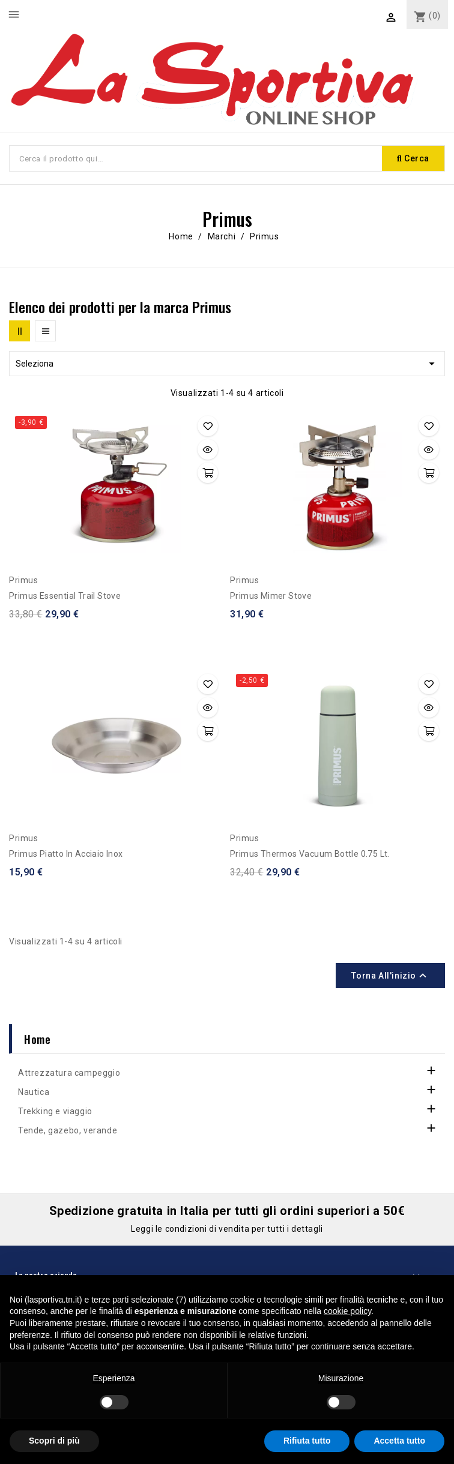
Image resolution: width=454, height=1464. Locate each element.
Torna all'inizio (390, 975)
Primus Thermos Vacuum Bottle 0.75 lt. (310, 854)
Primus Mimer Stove (271, 596)
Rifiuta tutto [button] (307, 1440)
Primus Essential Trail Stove (65, 596)
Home (37, 1038)
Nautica (33, 1092)
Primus (23, 580)
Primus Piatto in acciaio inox (66, 854)
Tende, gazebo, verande (67, 1130)
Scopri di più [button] (54, 1440)
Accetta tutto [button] (399, 1440)
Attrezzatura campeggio (69, 1073)
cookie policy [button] (347, 1311)
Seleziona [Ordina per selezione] (227, 363)
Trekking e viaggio (55, 1111)
